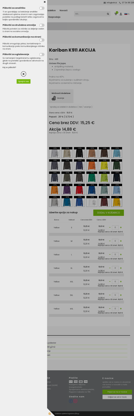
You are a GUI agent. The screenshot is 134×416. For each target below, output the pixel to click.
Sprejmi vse (23, 81)
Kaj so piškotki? (9, 67)
